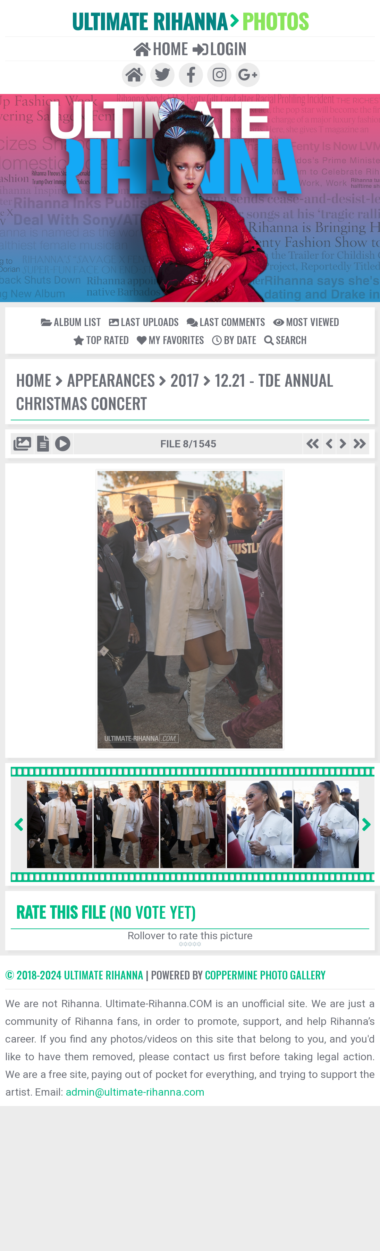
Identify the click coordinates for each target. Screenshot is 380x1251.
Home (160, 48)
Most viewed (306, 321)
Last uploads (144, 321)
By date (234, 339)
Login (220, 48)
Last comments (226, 321)
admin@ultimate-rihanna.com (135, 1092)
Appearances (111, 379)
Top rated (101, 339)
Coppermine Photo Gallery (265, 975)
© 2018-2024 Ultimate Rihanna (74, 975)
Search (285, 339)
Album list (71, 321)
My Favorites (170, 339)
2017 (184, 379)
